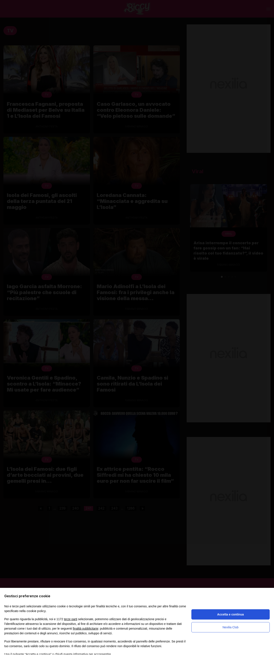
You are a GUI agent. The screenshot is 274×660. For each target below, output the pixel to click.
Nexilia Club (230, 627)
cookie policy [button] (36, 611)
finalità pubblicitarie (85, 628)
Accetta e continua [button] (230, 614)
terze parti (70, 619)
